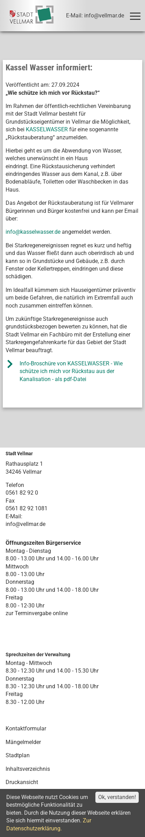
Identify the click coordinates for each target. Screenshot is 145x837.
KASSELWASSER (47, 129)
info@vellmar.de (25, 524)
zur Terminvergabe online (37, 613)
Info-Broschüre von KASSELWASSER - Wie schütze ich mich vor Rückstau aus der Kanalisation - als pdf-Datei (71, 371)
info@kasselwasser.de (33, 231)
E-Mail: (14, 516)
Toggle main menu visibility (136, 13)
